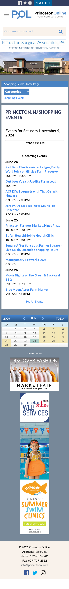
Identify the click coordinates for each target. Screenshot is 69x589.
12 (53, 333)
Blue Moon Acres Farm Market (27, 289)
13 (62, 333)
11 (44, 333)
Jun (34, 318)
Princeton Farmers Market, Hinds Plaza (33, 225)
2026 (6, 318)
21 (6, 341)
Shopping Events (14, 97)
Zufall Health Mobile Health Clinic (30, 235)
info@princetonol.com (34, 565)
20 (62, 337)
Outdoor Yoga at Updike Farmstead (31, 181)
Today (61, 318)
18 (44, 337)
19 (53, 337)
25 (44, 341)
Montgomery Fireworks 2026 (26, 259)
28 (6, 344)
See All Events (34, 301)
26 (53, 341)
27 (62, 341)
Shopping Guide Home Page (22, 84)
